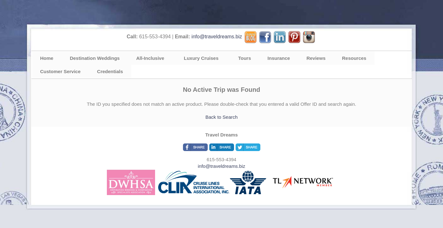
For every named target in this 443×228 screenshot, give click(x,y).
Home (47, 58)
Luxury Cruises (201, 58)
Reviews (315, 58)
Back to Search (221, 117)
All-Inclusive (150, 58)
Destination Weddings (95, 58)
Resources (354, 58)
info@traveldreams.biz (217, 36)
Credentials (110, 71)
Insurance (279, 58)
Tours (244, 58)
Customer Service (60, 71)
